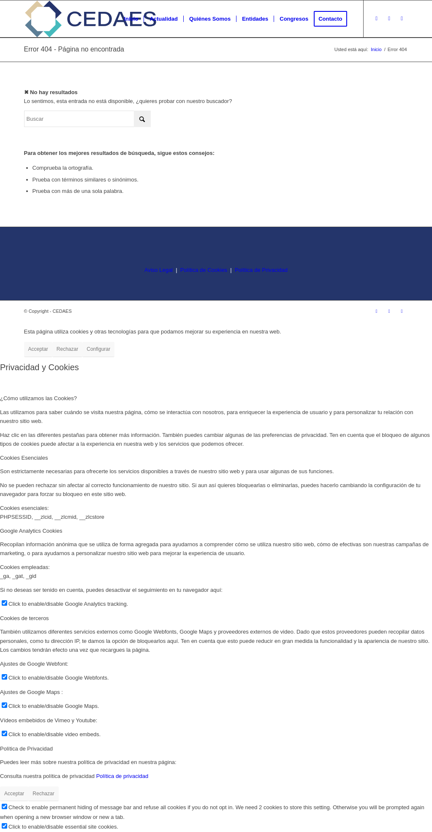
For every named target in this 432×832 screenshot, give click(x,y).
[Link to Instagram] (376, 18)
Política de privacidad (122, 776)
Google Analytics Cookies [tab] (31, 531)
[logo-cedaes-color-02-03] (90, 19)
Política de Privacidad (261, 270)
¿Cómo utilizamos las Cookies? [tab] (38, 398)
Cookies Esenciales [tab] (24, 458)
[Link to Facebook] (389, 18)
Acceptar (38, 349)
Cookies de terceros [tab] (24, 618)
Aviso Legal (158, 270)
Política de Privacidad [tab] (26, 748)
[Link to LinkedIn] (402, 18)
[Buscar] (87, 119)
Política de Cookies (203, 270)
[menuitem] (131, 19)
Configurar (98, 349)
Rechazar (67, 349)
